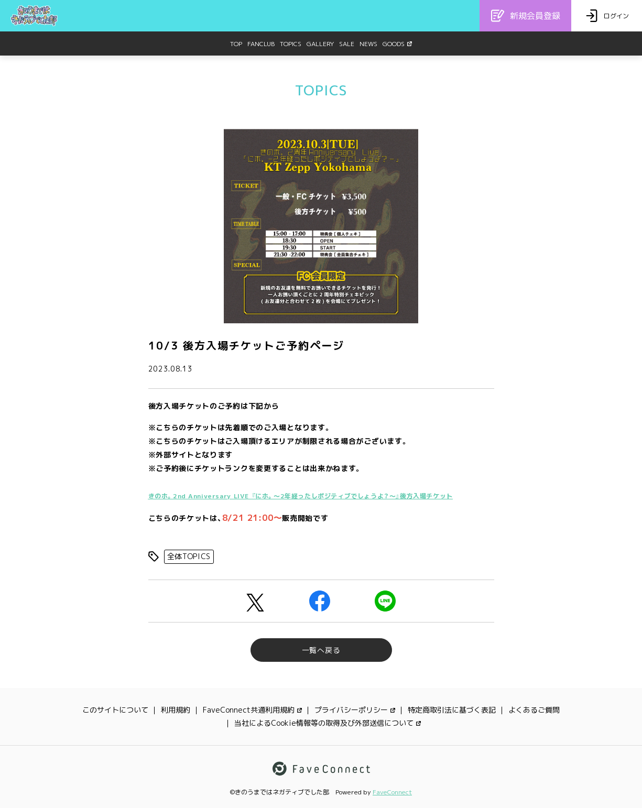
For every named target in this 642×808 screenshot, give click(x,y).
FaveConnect (392, 792)
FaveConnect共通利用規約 (252, 710)
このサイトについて (115, 710)
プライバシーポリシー (354, 710)
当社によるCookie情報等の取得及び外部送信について (327, 723)
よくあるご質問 (534, 710)
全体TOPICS (189, 556)
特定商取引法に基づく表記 (452, 710)
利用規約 (175, 710)
